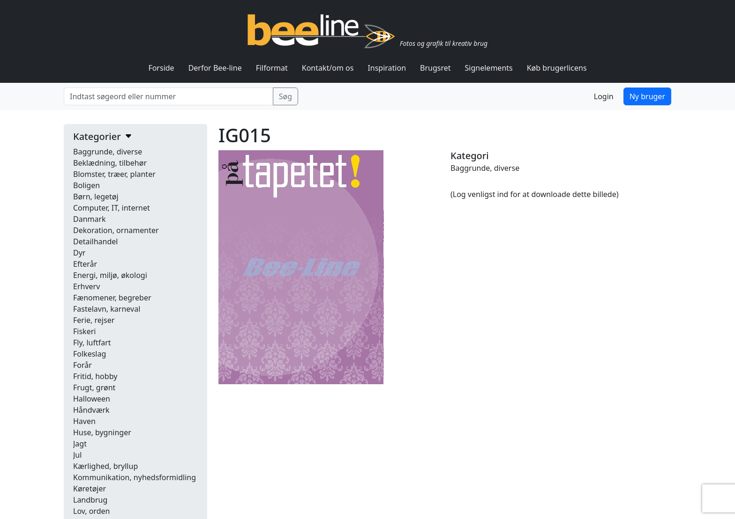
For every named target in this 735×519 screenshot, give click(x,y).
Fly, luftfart (92, 342)
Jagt (80, 444)
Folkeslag (89, 354)
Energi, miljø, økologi (110, 275)
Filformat (272, 68)
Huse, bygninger (102, 432)
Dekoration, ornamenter (116, 230)
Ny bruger (647, 96)
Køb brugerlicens (557, 68)
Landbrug (90, 500)
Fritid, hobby (95, 376)
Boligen (86, 185)
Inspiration (387, 68)
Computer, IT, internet (111, 208)
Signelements (489, 68)
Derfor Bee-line (215, 68)
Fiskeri (84, 331)
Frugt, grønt (94, 387)
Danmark (89, 219)
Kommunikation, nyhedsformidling (134, 477)
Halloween (91, 399)
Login (604, 96)
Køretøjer (89, 488)
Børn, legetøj (96, 196)
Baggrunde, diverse (107, 151)
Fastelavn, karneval (106, 309)
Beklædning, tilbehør (110, 163)
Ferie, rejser (93, 320)
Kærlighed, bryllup (105, 466)
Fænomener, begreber (112, 297)
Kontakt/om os (328, 68)
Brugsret (435, 68)
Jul (77, 455)
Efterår (85, 264)
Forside (161, 68)
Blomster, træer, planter (114, 174)
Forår (82, 365)
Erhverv (86, 286)
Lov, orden (91, 511)
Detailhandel (95, 241)
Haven (84, 421)
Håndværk (91, 410)
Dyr (79, 253)
